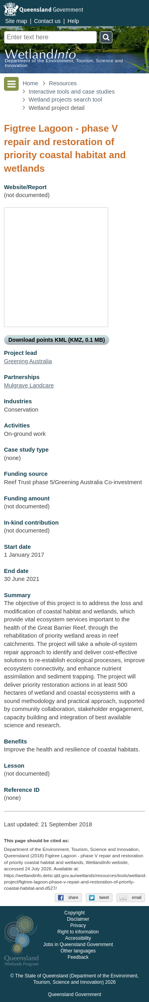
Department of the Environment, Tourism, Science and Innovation (64, 63)
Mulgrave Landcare (29, 385)
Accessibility (78, 938)
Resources (63, 83)
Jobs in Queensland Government (78, 945)
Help (73, 21)
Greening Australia (28, 361)
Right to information (78, 932)
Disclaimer (78, 919)
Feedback (78, 957)
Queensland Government (74, 995)
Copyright (74, 913)
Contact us (47, 21)
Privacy (78, 926)
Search (106, 37)
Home (30, 83)
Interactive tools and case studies (72, 91)
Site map (16, 21)
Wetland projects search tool (65, 99)
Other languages (78, 951)
